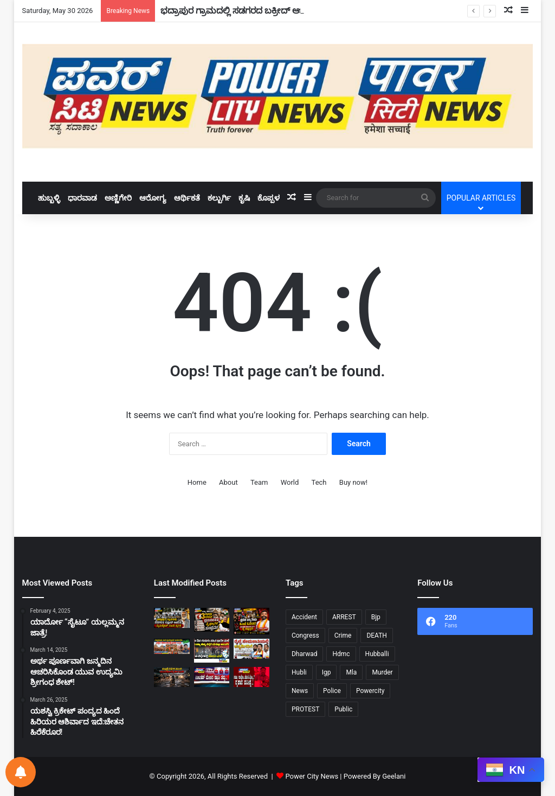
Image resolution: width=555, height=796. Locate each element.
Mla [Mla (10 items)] (351, 672)
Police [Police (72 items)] (332, 691)
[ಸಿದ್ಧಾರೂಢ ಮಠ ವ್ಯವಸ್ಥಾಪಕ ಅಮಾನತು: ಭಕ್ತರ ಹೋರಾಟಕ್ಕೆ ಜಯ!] (172, 646)
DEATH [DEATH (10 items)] (376, 635)
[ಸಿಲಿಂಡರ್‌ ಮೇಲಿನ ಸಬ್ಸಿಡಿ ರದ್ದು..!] (212, 677)
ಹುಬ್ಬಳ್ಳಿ (49, 198)
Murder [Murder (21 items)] (382, 672)
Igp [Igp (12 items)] (326, 672)
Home (197, 482)
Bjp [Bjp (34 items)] (375, 617)
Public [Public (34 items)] (343, 709)
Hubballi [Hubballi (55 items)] (377, 654)
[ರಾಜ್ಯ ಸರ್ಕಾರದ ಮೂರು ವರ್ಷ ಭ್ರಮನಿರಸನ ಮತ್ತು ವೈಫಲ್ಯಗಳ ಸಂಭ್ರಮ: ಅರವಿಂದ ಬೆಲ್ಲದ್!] (212, 620)
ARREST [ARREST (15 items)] (344, 617)
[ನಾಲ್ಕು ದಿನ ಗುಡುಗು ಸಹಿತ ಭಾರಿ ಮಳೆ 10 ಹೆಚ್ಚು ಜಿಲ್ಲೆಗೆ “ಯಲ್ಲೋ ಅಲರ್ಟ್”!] (212, 651)
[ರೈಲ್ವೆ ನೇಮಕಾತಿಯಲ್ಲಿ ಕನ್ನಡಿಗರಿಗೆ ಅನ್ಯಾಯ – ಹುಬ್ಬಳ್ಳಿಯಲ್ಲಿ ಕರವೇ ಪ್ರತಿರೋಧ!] (251, 649)
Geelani (393, 776)
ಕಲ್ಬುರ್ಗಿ (219, 198)
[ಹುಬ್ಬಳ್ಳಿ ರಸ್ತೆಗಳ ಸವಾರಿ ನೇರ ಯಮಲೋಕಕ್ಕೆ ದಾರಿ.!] (172, 677)
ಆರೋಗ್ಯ (152, 198)
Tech (319, 482)
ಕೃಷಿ (244, 198)
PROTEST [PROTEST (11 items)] (305, 709)
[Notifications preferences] (20, 772)
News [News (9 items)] (300, 691)
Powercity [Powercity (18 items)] (370, 691)
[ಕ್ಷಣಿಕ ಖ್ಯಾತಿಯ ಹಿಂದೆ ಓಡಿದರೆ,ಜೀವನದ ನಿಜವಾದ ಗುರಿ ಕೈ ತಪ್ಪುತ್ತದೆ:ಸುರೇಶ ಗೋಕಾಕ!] (251, 621)
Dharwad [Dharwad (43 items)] (305, 654)
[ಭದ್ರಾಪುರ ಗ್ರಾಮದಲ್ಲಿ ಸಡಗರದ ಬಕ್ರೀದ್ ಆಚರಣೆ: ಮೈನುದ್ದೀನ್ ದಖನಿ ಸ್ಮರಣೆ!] (172, 618)
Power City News (311, 776)
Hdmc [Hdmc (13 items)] (341, 654)
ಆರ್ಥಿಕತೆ (187, 198)
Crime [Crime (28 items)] (343, 635)
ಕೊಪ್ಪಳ (268, 198)
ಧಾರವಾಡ (82, 198)
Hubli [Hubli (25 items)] (299, 672)
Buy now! (353, 482)
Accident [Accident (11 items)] (304, 617)
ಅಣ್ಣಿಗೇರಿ (118, 198)
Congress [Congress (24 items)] (305, 635)
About (228, 482)
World (290, 482)
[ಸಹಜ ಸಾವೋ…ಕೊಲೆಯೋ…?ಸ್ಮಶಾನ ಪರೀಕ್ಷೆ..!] (251, 677)
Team (259, 482)
